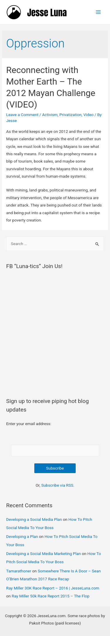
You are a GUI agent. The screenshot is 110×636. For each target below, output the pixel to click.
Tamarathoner (18, 571)
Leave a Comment (22, 114)
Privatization (70, 114)
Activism (49, 114)
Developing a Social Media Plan (34, 519)
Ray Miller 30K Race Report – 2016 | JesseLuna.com (52, 588)
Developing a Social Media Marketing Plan (43, 553)
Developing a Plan (22, 536)
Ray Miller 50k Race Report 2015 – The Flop (50, 596)
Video (88, 114)
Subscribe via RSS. (58, 485)
